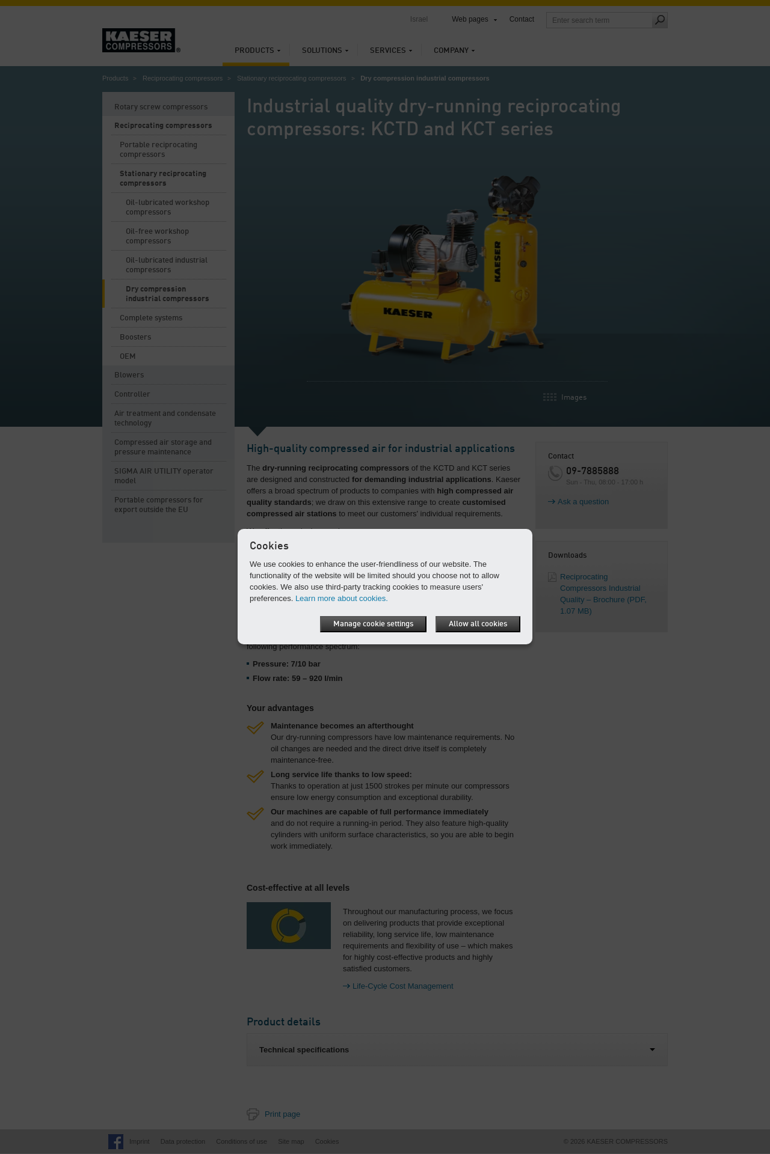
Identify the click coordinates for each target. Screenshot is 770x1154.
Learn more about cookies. (341, 598)
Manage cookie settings (373, 624)
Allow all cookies (478, 624)
